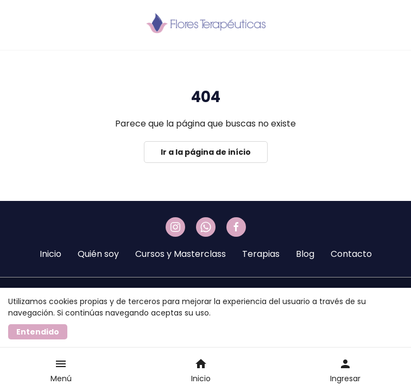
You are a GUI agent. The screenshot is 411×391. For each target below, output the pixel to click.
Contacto (351, 254)
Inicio (50, 254)
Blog (305, 254)
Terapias (261, 254)
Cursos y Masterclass (180, 254)
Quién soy (98, 254)
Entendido (37, 331)
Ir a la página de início (206, 152)
